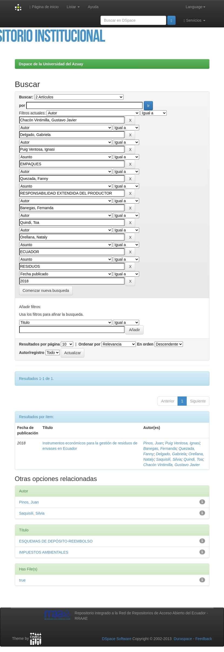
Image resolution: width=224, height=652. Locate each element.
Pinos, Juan (153, 443)
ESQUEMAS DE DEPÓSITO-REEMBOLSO (56, 541)
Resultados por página (39, 344)
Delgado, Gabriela (171, 454)
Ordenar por (90, 344)
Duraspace (183, 639)
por (22, 105)
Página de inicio (44, 7)
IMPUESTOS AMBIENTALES (43, 552)
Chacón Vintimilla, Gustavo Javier (171, 465)
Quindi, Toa (193, 459)
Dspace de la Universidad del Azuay (51, 64)
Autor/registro (31, 352)
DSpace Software (116, 639)
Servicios (194, 20)
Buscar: (26, 97)
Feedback (203, 639)
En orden (145, 344)
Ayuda (93, 7)
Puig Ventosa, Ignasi (182, 443)
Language (195, 7)
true (22, 580)
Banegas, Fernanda (159, 448)
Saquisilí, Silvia (169, 459)
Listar (73, 7)
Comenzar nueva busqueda (46, 290)
